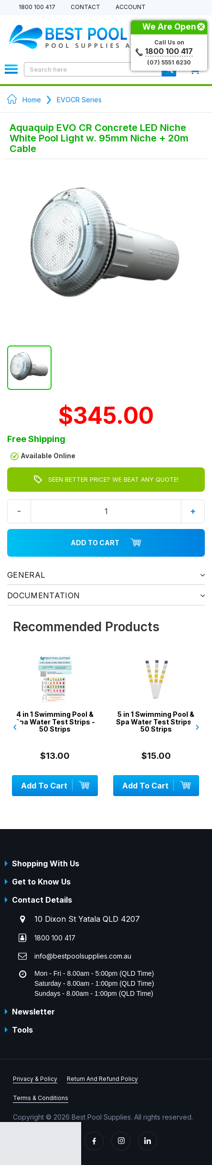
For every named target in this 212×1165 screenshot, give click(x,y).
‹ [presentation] (15, 727)
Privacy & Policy (35, 1078)
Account (131, 7)
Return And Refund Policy (102, 1078)
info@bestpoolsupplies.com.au (82, 956)
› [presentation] (197, 727)
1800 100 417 (37, 7)
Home (31, 100)
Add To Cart (106, 542)
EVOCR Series (79, 100)
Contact (85, 7)
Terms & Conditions (40, 1097)
